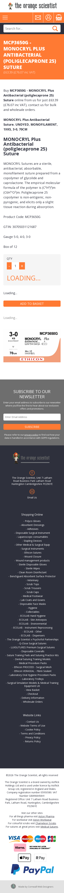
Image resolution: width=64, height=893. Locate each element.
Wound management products (33, 560)
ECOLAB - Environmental (33, 623)
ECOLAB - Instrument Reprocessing (32, 627)
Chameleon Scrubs (45, 823)
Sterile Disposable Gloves (33, 564)
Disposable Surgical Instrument (33, 532)
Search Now (55, 28)
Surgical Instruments (33, 548)
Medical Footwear (33, 596)
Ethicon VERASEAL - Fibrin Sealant (33, 671)
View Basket (33, 690)
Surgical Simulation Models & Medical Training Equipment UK (32, 684)
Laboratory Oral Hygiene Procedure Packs (33, 675)
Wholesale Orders (33, 701)
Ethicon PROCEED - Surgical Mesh (33, 667)
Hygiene (32, 607)
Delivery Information (33, 697)
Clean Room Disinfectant (33, 572)
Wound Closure (32, 556)
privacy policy (31, 434)
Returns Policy (33, 741)
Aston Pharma (46, 816)
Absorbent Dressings (32, 525)
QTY (9, 259)
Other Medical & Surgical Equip (33, 544)
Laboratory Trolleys (33, 679)
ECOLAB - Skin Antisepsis (33, 619)
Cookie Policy (32, 729)
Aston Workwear (42, 819)
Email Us (32, 497)
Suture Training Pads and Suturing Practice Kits (33, 655)
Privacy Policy (32, 737)
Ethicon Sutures (32, 552)
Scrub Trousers (32, 588)
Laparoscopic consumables (33, 536)
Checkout (33, 693)
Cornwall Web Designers (40, 886)
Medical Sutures (49, 826)
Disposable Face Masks (33, 604)
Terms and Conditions (33, 733)
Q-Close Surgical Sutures (32, 643)
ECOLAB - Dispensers (33, 635)
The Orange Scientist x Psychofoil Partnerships (33, 639)
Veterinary (32, 580)
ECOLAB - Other (33, 631)
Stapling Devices (33, 540)
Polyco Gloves (33, 521)
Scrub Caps (33, 592)
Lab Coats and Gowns (33, 600)
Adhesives (32, 529)
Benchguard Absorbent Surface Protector (33, 576)
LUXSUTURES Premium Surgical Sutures (33, 647)
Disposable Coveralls (32, 651)
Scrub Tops (33, 584)
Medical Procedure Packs (33, 663)
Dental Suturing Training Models (33, 659)
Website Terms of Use (32, 725)
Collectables (32, 611)
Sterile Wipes (33, 568)
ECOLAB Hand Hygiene (33, 615)
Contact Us (33, 721)
